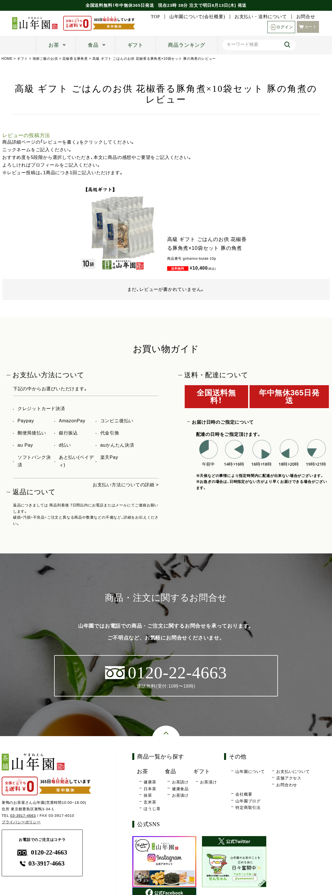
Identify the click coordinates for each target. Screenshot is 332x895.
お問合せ (305, 16)
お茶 (53, 45)
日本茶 (150, 789)
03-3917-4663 (23, 815)
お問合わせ (286, 785)
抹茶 (148, 795)
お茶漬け (180, 795)
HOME (6, 59)
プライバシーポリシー (21, 822)
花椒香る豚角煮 (75, 59)
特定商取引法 (248, 808)
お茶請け (180, 782)
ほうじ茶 (152, 809)
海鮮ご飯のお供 (45, 59)
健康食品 (180, 789)
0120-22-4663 (42, 852)
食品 (93, 45)
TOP (155, 16)
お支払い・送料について (261, 16)
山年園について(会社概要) (197, 16)
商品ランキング (186, 45)
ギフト (135, 45)
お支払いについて (293, 771)
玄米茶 (150, 802)
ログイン (281, 27)
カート (308, 26)
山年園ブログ (248, 801)
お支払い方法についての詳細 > (126, 484)
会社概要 (243, 794)
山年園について (250, 771)
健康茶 (150, 782)
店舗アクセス (288, 778)
